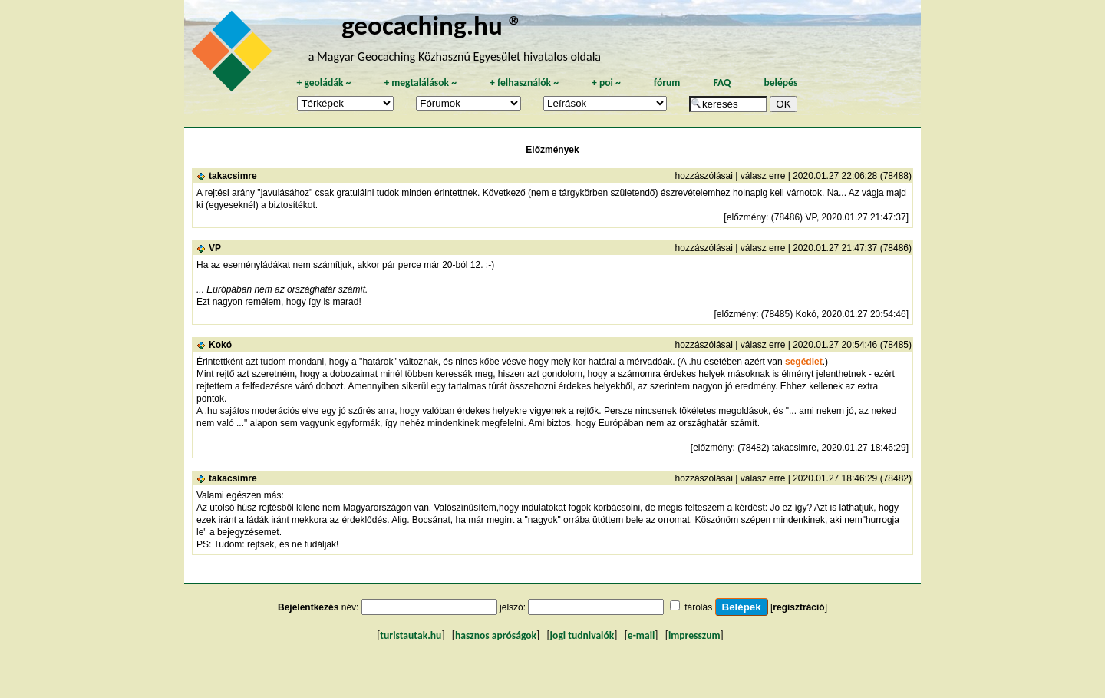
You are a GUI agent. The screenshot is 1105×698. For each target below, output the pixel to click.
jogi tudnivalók (582, 635)
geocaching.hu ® (432, 24)
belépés (780, 82)
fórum (667, 82)
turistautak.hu (410, 635)
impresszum (694, 635)
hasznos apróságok (495, 635)
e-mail (641, 635)
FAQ (722, 82)
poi (606, 82)
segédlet (804, 361)
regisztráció (798, 607)
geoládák (323, 82)
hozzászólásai (704, 175)
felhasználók (524, 82)
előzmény (746, 217)
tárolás (698, 607)
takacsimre (233, 175)
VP (215, 248)
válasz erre (763, 175)
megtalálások (420, 82)
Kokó (220, 344)
